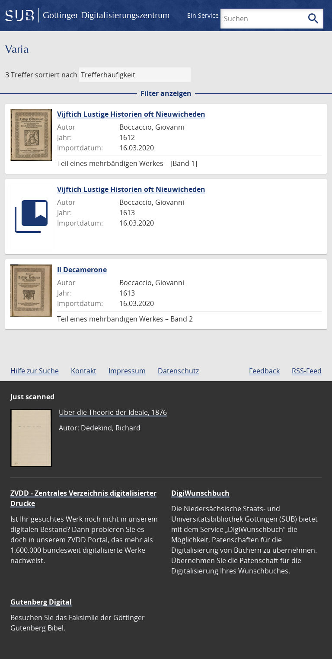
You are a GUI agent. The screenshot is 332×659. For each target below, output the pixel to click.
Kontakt (83, 371)
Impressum (127, 371)
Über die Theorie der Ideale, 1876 (113, 412)
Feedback (264, 371)
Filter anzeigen (166, 93)
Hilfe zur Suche (34, 371)
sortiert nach (56, 75)
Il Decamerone (82, 269)
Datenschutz (178, 371)
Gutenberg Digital (41, 602)
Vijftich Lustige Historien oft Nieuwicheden (131, 114)
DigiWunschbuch (200, 493)
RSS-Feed (307, 371)
